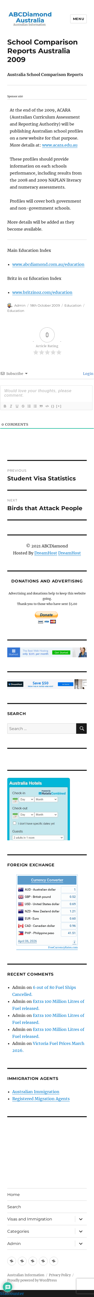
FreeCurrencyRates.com (63, 947)
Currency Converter (47, 880)
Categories (18, 1231)
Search (14, 1206)
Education (72, 305)
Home (13, 1194)
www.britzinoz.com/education (42, 292)
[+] (59, 406)
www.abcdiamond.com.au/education (48, 264)
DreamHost (45, 552)
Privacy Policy (60, 1275)
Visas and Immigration (29, 1219)
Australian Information (25, 1275)
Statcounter (12, 1293)
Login (87, 373)
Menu (78, 19)
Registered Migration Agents (41, 1098)
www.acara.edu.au (59, 145)
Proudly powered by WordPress (32, 1280)
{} (53, 406)
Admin (20, 305)
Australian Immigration (35, 1091)
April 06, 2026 (27, 941)
